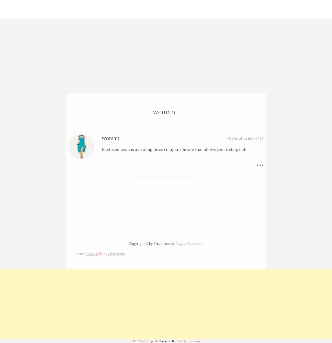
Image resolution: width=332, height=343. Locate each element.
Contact (295, 9)
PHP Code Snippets (145, 341)
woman (110, 138)
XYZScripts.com (189, 341)
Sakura (92, 254)
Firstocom (116, 254)
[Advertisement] (166, 56)
